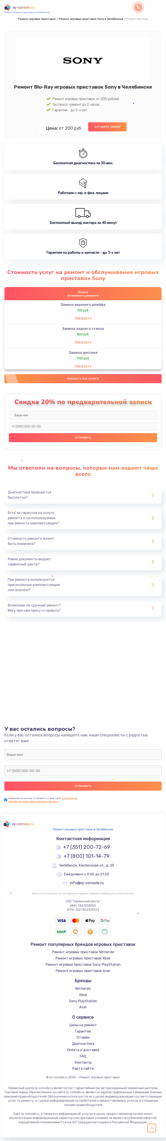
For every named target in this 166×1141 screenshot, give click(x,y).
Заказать (83, 319)
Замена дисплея (83, 354)
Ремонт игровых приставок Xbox (83, 962)
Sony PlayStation (83, 1004)
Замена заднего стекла (83, 330)
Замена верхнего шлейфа (83, 306)
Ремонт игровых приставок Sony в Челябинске (91, 19)
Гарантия (83, 1034)
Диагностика (83, 1047)
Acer (83, 1011)
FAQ (83, 1060)
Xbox (83, 998)
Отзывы (83, 1041)
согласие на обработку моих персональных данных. (42, 803)
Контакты (83, 1066)
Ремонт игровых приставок (37, 19)
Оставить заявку (107, 126)
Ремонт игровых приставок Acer (83, 974)
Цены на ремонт (83, 1028)
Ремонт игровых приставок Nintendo (83, 955)
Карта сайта (83, 1072)
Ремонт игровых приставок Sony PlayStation (83, 968)
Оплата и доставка (83, 1053)
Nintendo (83, 992)
